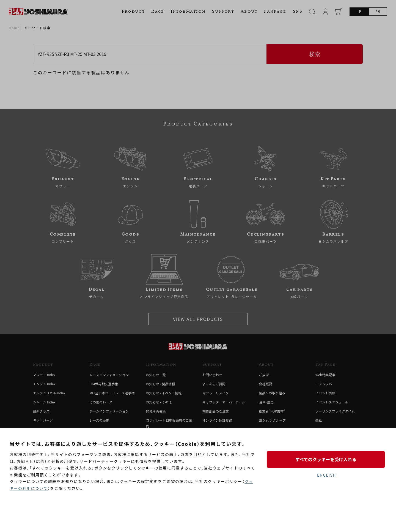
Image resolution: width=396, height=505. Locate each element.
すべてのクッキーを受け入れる (326, 459)
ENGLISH (326, 475)
